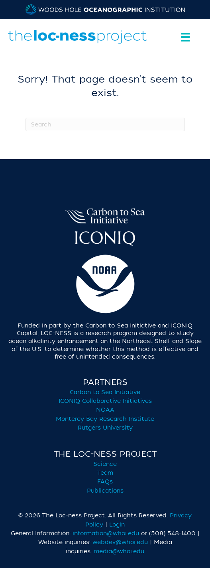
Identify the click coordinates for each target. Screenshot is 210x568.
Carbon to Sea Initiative (105, 392)
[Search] (105, 124)
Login (117, 525)
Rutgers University (105, 428)
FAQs (105, 481)
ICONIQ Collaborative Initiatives (105, 401)
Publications (105, 491)
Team (105, 473)
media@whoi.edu (119, 551)
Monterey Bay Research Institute (105, 419)
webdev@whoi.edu (120, 542)
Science (105, 464)
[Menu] (183, 37)
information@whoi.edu (106, 533)
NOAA (105, 410)
